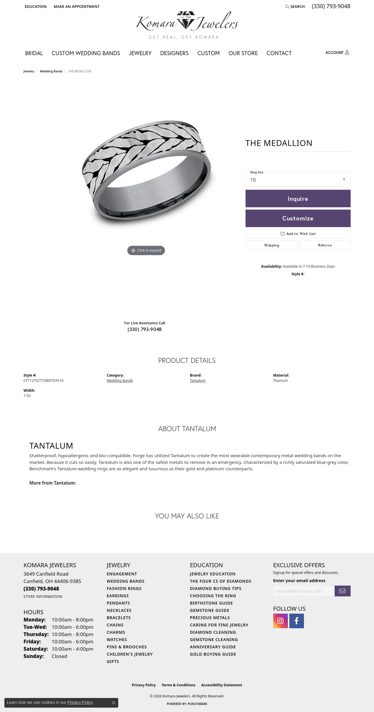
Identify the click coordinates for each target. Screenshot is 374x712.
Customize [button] (298, 218)
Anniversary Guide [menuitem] (213, 647)
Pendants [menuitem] (118, 603)
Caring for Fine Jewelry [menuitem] (219, 625)
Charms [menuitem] (116, 632)
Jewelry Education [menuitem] (213, 574)
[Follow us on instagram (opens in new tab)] (280, 621)
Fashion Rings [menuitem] (124, 588)
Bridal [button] (34, 53)
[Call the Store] (41, 588)
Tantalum (198, 380)
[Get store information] (43, 596)
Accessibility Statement (221, 685)
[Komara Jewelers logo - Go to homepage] (187, 25)
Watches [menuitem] (117, 639)
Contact (279, 53)
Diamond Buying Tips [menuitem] (216, 588)
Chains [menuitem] (115, 625)
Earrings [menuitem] (118, 595)
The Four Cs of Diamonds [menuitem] (220, 581)
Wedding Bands (51, 71)
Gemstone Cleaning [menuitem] (214, 639)
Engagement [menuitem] (122, 574)
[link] (76, 6)
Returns (325, 245)
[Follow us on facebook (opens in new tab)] (296, 621)
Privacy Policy (144, 685)
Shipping (271, 245)
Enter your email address (299, 580)
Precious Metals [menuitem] (210, 617)
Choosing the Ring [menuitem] (213, 595)
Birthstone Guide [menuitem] (211, 603)
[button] (35, 6)
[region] (146, 199)
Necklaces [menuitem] (119, 610)
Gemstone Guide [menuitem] (209, 610)
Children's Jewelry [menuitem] (130, 654)
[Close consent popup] (113, 702)
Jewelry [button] (140, 53)
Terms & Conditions (178, 685)
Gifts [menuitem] (113, 661)
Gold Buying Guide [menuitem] (213, 654)
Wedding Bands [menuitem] (126, 581)
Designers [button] (174, 53)
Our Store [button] (243, 53)
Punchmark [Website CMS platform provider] (197, 704)
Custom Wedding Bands (86, 53)
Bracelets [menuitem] (119, 617)
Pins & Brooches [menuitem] (127, 647)
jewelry (29, 71)
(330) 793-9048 (145, 329)
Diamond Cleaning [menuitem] (213, 632)
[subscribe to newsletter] (342, 591)
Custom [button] (208, 53)
